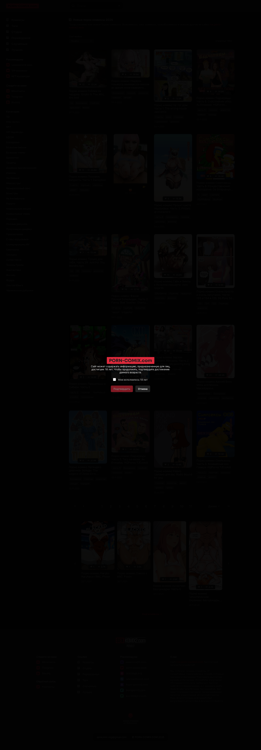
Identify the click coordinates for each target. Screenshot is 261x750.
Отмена (143, 388)
